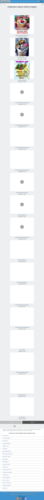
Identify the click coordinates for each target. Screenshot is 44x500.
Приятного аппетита (23, 192)
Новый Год (5, 488)
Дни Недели (5, 440)
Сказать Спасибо (6, 464)
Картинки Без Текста (7, 469)
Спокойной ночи (23, 282)
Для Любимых (6, 461)
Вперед (32, 422)
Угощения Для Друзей (7, 472)
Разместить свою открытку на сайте (33, 492)
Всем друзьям (24, 57)
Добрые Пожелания (7, 451)
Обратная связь (20, 492)
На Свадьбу (5, 467)
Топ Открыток (6, 435)
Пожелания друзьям (23, 372)
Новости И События (7, 482)
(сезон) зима (23, 80)
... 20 (29, 426)
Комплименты (6, 474)
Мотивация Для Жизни (7, 453)
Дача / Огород (6, 480)
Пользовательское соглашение (27, 494)
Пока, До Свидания (7, 485)
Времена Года (6, 446)
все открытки (5, 1)
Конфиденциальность (14, 494)
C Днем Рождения (6, 443)
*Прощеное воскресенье (23, 35)
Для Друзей (5, 459)
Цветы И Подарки (6, 477)
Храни (23, 349)
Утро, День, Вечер (6, 438)
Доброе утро (23, 215)
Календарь (5, 448)
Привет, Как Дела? (7, 456)
